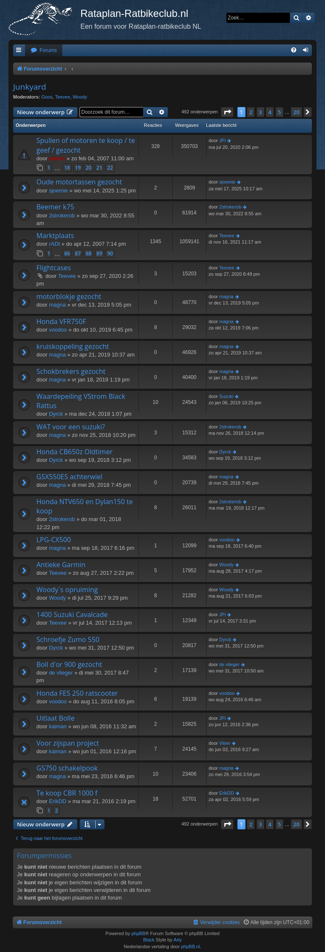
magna (57, 305)
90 (110, 253)
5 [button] (279, 112)
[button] (227, 112)
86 (67, 253)
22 (110, 167)
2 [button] (250, 112)
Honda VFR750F (61, 321)
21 (99, 167)
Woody (80, 96)
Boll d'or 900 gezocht (69, 664)
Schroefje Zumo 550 (67, 639)
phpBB (138, 933)
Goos (46, 96)
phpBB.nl (190, 946)
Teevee (62, 96)
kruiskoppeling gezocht (72, 346)
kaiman (58, 726)
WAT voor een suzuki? (70, 426)
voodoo (58, 329)
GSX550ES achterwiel (69, 476)
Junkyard (29, 86)
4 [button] (269, 112)
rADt (54, 244)
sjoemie (58, 190)
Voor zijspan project (67, 743)
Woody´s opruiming (67, 589)
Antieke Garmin (60, 564)
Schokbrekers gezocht (70, 371)
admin (57, 158)
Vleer (224, 743)
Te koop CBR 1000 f (66, 793)
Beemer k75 (55, 206)
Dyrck (56, 414)
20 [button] (296, 112)
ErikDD (57, 801)
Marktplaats (55, 235)
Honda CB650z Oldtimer (74, 451)
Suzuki (226, 396)
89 (99, 253)
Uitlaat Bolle (55, 718)
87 (78, 253)
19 (78, 167)
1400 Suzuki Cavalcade (71, 614)
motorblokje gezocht (68, 296)
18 (67, 167)
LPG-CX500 (53, 539)
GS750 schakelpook (67, 768)
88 (88, 253)
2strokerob (62, 215)
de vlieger (61, 672)
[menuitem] (43, 50)
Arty (178, 939)
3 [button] (260, 112)
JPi (222, 140)
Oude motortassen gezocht (79, 182)
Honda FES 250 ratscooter (77, 693)
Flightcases (53, 267)
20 (88, 167)
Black (148, 939)
